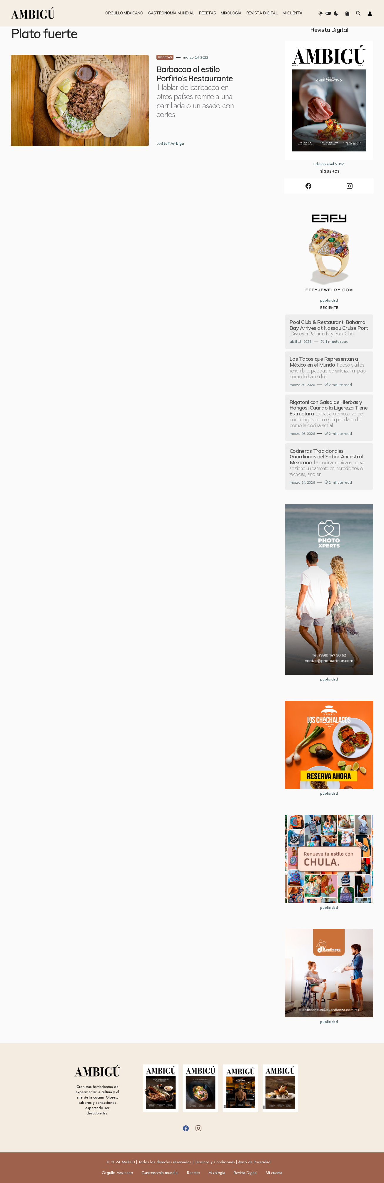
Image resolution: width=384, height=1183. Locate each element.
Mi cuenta (276, 1173)
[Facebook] (308, 186)
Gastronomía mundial (158, 1173)
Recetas (193, 1173)
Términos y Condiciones (215, 1162)
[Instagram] (349, 186)
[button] (328, 13)
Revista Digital (247, 1173)
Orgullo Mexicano (115, 1173)
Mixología (217, 1173)
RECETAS (144, 57)
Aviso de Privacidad (254, 1162)
